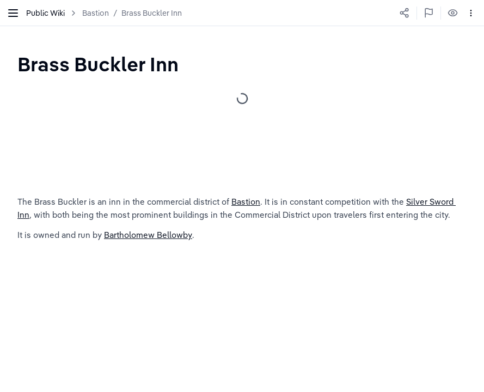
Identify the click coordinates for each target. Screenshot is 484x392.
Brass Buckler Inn (151, 13)
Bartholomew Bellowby (148, 235)
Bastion (95, 13)
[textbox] (98, 64)
